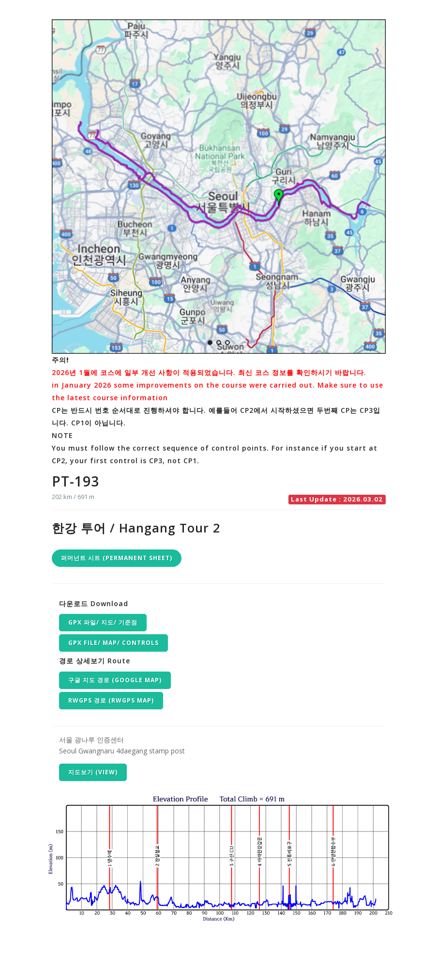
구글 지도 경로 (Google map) (115, 680)
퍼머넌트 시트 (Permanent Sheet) (116, 558)
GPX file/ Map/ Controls (113, 643)
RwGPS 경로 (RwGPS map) (111, 700)
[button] (210, 342)
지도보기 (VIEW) (93, 772)
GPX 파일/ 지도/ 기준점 (102, 622)
